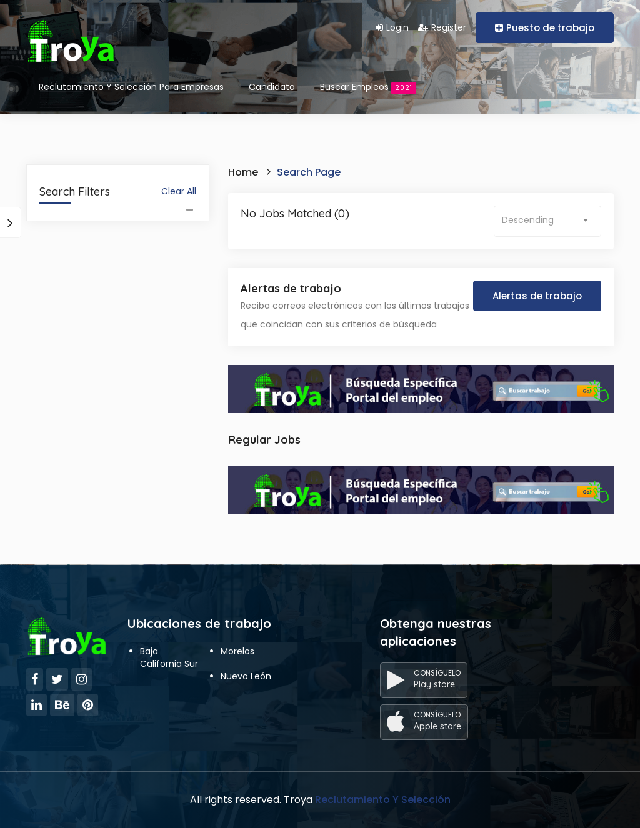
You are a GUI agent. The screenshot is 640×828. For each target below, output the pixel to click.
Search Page (309, 172)
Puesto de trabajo (544, 27)
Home (243, 172)
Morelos (237, 651)
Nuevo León (246, 676)
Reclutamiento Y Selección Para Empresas (131, 87)
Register (442, 27)
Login (392, 27)
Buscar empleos (368, 87)
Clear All (178, 191)
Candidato (272, 87)
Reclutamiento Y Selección (383, 799)
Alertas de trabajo (537, 295)
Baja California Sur (169, 657)
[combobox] (547, 221)
